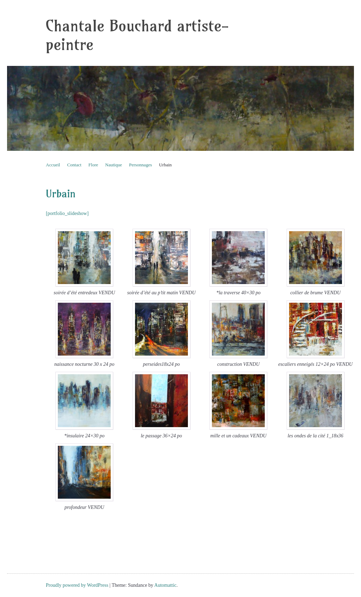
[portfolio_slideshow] (67, 213)
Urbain (165, 164)
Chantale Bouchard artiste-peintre (137, 35)
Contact (74, 164)
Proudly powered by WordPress (77, 585)
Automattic (165, 585)
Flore (93, 164)
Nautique (113, 164)
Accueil (53, 164)
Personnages (140, 164)
